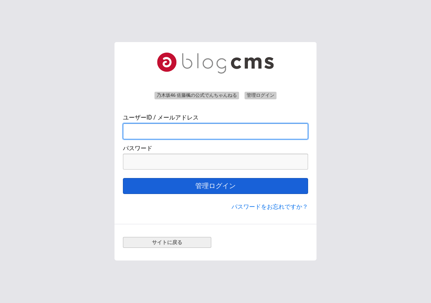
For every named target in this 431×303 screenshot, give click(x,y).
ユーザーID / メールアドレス (161, 117)
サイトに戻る (167, 242)
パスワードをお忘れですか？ (269, 206)
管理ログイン (215, 185)
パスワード (137, 148)
